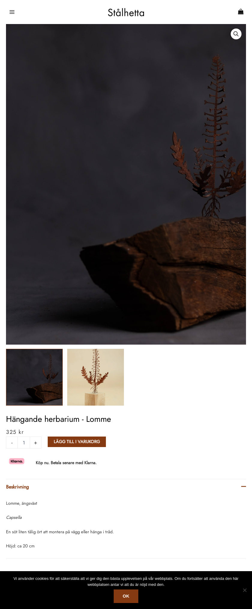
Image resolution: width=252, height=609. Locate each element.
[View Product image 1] (34, 377)
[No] (245, 590)
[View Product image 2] (95, 377)
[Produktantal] (23, 443)
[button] (236, 34)
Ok (126, 596)
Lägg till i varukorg (77, 441)
